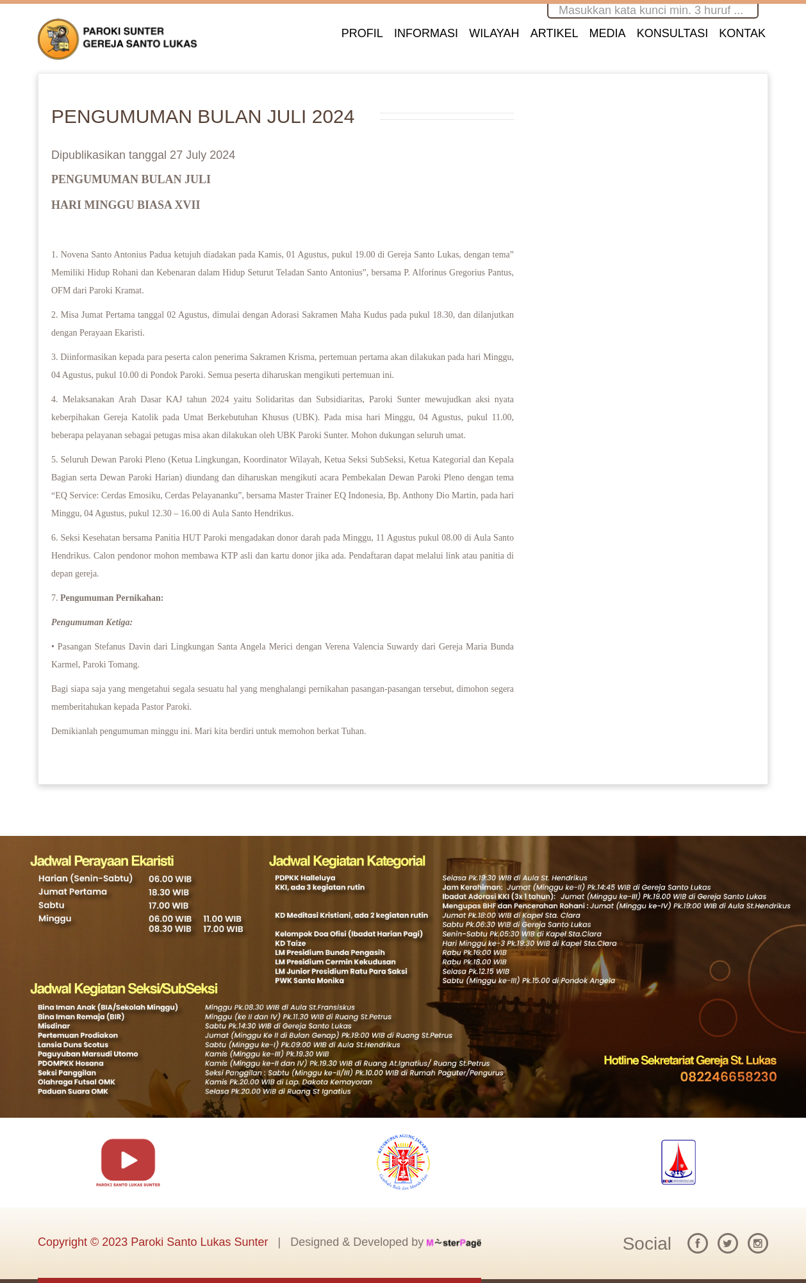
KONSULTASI (672, 33)
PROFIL (362, 33)
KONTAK (742, 33)
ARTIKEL (554, 33)
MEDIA (607, 33)
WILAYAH (494, 33)
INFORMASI (426, 33)
